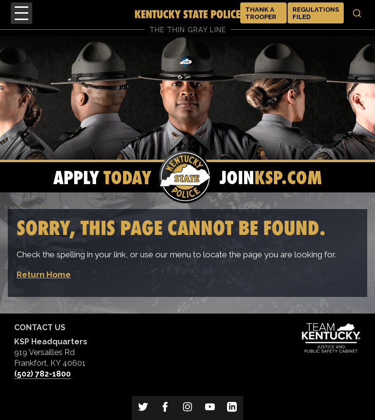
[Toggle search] (357, 13)
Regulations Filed (315, 13)
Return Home (44, 274)
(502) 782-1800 (42, 373)
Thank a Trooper (260, 13)
